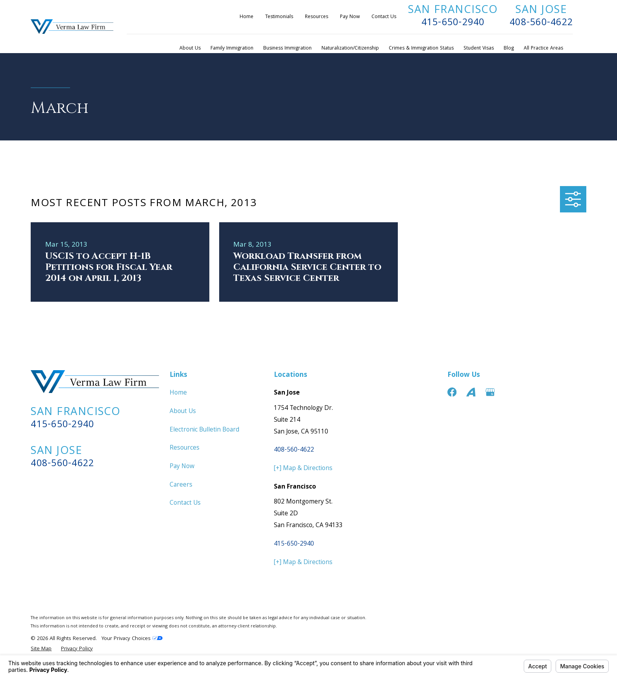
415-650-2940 (453, 23)
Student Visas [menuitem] (479, 48)
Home (246, 17)
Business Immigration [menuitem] (287, 48)
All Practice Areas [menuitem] (543, 48)
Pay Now (350, 17)
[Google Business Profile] (490, 392)
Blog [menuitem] (509, 48)
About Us (183, 411)
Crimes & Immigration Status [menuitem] (421, 48)
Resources (316, 17)
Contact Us (383, 17)
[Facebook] (451, 392)
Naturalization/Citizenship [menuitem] (350, 48)
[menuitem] (41, 649)
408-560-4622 (541, 23)
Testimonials (279, 17)
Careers (181, 485)
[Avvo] (470, 392)
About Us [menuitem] (190, 48)
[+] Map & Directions (303, 468)
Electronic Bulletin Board (204, 430)
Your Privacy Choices (132, 639)
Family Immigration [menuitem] (232, 48)
